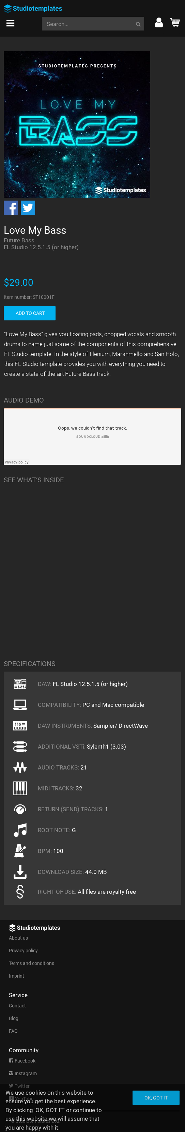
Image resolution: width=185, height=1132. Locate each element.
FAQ (13, 1031)
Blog (13, 1018)
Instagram (23, 1073)
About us (18, 938)
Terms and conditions (31, 963)
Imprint (16, 976)
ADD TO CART (30, 313)
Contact (17, 1005)
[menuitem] (10, 21)
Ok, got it (156, 1098)
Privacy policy (23, 950)
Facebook (22, 1061)
